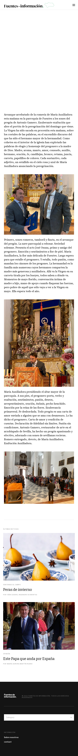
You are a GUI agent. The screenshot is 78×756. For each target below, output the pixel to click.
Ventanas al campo (12, 584)
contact (8, 742)
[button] (74, 5)
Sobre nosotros (11, 737)
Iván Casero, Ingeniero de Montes (22, 594)
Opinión (6, 654)
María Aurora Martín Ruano (20, 664)
